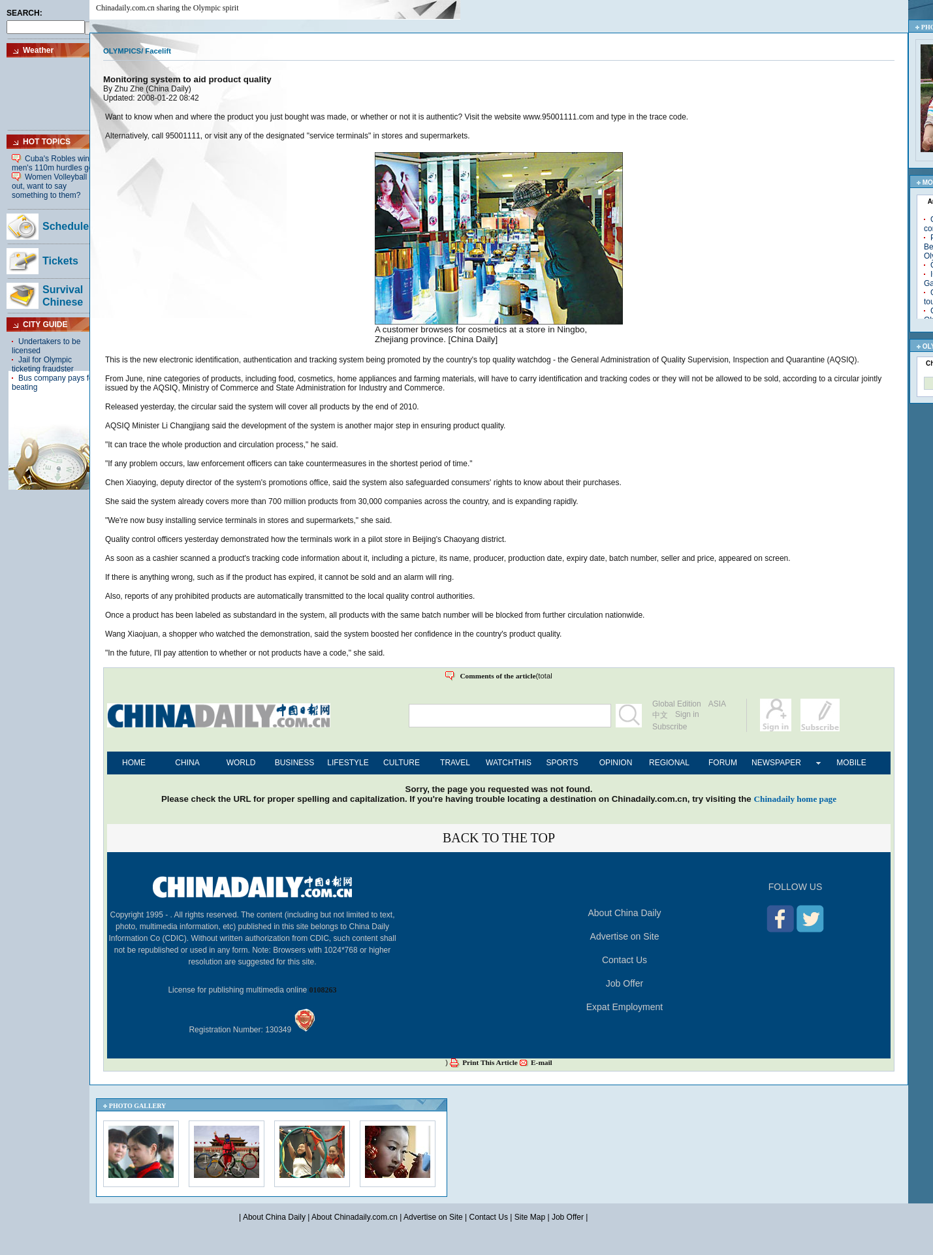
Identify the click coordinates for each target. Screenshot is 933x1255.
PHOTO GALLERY (137, 1105)
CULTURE (401, 762)
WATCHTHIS (508, 762)
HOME (134, 762)
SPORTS (562, 762)
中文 (660, 715)
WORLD (241, 762)
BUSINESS (295, 762)
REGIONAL (669, 762)
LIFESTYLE (347, 762)
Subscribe (669, 726)
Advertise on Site (624, 936)
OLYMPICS (122, 51)
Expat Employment (624, 1007)
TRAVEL (455, 762)
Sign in (687, 714)
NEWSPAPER (776, 762)
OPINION (616, 762)
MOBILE (851, 762)
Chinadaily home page (794, 799)
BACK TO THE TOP (499, 838)
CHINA (187, 762)
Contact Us (624, 960)
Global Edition (676, 703)
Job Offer (624, 983)
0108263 (323, 989)
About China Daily (624, 913)
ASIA (717, 703)
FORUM (722, 762)
